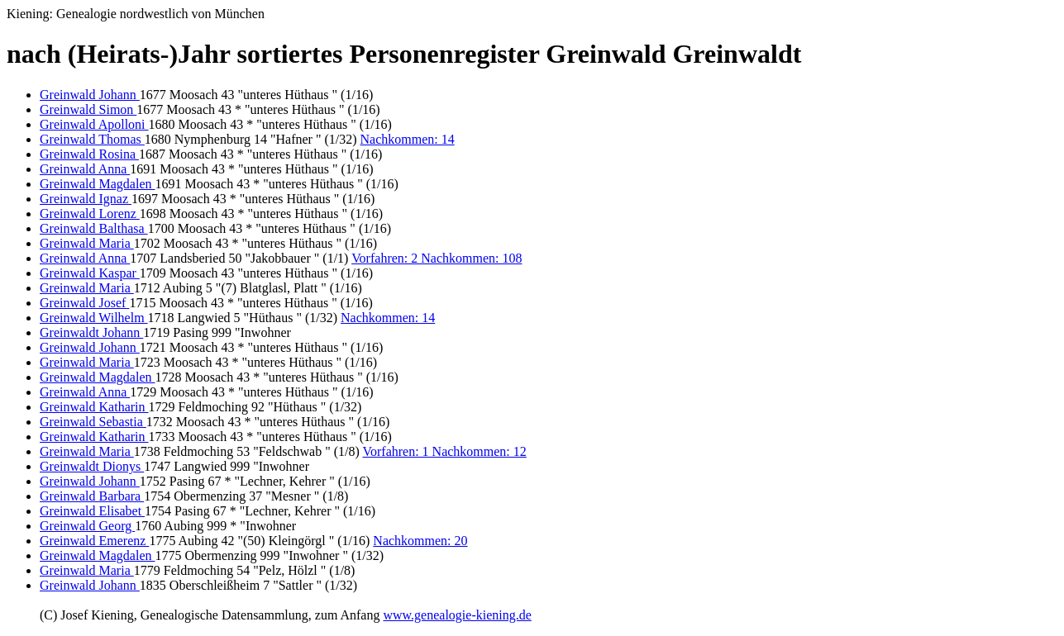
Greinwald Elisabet (92, 511)
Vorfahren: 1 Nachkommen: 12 (444, 451)
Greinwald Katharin (94, 407)
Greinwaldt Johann (91, 332)
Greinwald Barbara (92, 496)
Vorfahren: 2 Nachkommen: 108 (436, 258)
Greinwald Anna (85, 169)
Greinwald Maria (87, 243)
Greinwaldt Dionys (92, 466)
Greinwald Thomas (92, 139)
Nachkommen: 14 (407, 139)
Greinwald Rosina (89, 154)
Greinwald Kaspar (90, 273)
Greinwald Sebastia (93, 422)
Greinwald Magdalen (97, 184)
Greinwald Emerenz (94, 541)
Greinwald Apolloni (94, 124)
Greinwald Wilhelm (94, 318)
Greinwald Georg (87, 526)
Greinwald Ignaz (85, 199)
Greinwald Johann (90, 95)
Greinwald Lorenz (90, 213)
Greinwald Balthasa (94, 228)
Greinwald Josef (84, 303)
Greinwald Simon (88, 109)
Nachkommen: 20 (420, 541)
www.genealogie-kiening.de (457, 615)
